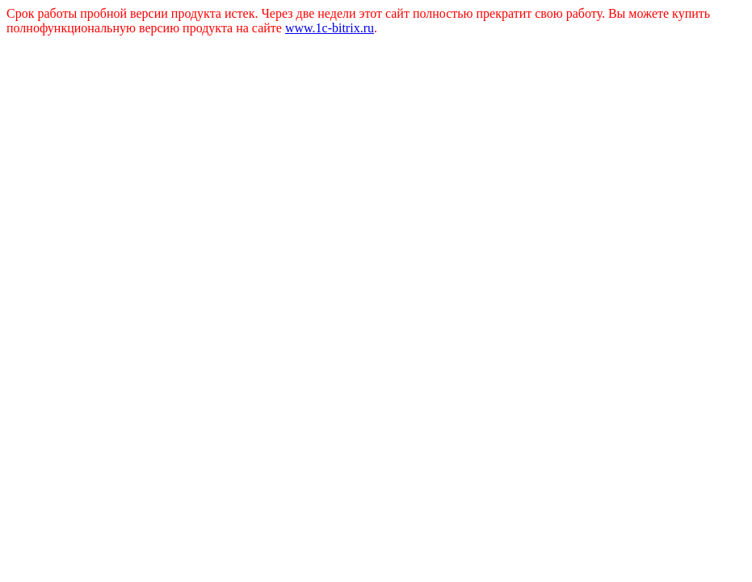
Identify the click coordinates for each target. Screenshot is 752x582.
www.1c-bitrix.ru (329, 28)
